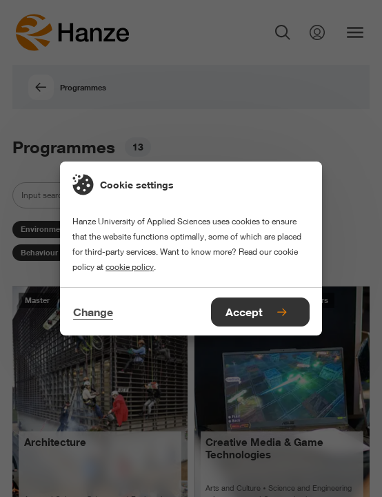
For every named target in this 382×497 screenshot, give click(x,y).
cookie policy (129, 267)
